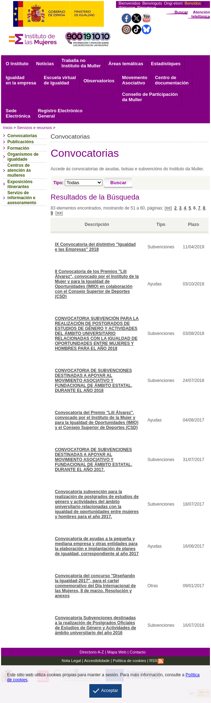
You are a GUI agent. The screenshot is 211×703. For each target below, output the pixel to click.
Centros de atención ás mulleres (19, 170)
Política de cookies (129, 660)
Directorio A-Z (92, 652)
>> (59, 213)
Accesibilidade (97, 660)
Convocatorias (22, 135)
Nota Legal (71, 660)
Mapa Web (116, 652)
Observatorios (99, 80)
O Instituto (17, 63)
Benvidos (193, 3)
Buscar (181, 12)
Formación (18, 148)
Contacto (138, 652)
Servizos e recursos (34, 127)
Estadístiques (165, 63)
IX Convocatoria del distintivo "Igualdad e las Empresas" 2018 (95, 247)
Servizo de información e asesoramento (21, 197)
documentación (172, 80)
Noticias (45, 63)
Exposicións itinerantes (20, 184)
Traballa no (81, 63)
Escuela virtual (60, 80)
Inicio (7, 127)
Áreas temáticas (126, 63)
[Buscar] (118, 183)
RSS (156, 660)
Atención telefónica (200, 14)
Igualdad (21, 80)
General (60, 113)
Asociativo (134, 80)
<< (168, 208)
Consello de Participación (150, 97)
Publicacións (20, 141)
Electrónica (18, 113)
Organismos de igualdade (22, 157)
